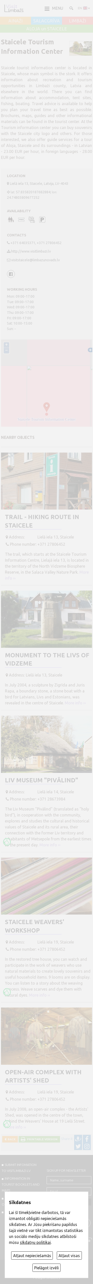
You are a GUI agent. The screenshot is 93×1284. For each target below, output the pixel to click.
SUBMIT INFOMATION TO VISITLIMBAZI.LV (19, 1168)
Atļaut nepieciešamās (32, 1255)
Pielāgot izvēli (46, 1268)
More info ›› (75, 703)
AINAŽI (15, 21)
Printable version (42, 1139)
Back (11, 1139)
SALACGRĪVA (46, 21)
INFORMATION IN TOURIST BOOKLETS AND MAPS (21, 1184)
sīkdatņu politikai (35, 1242)
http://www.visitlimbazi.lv (31, 251)
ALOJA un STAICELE (46, 29)
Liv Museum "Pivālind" (41, 780)
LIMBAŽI (77, 21)
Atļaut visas (69, 1255)
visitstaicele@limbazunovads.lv (35, 260)
